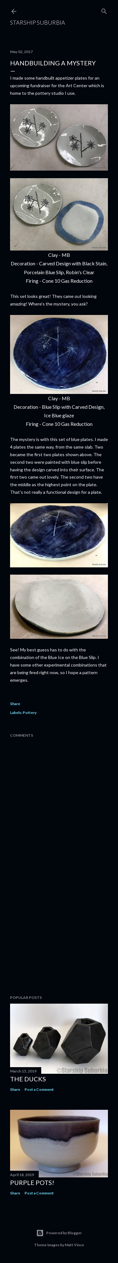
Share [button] (15, 703)
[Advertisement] (59, 939)
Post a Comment (39, 1089)
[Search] (104, 10)
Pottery (30, 712)
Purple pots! (32, 1182)
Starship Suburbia (37, 22)
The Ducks (28, 1079)
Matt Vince (74, 1244)
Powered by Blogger (59, 1233)
